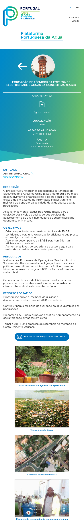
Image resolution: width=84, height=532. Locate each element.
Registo (74, 17)
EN (77, 8)
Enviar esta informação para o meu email (44, 337)
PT (71, 8)
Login (75, 21)
